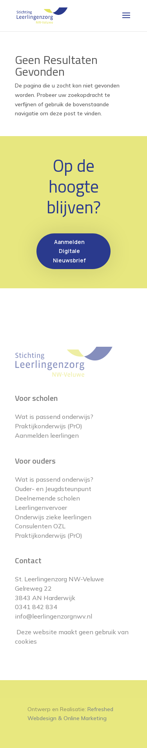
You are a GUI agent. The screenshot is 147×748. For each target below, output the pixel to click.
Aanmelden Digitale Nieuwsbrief (69, 251)
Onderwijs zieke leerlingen (53, 517)
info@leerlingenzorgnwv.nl (53, 616)
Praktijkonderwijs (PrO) (48, 426)
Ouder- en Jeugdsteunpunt (53, 489)
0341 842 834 (36, 607)
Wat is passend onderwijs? (54, 416)
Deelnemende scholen (47, 498)
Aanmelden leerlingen (47, 435)
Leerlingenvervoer (41, 507)
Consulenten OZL (40, 526)
